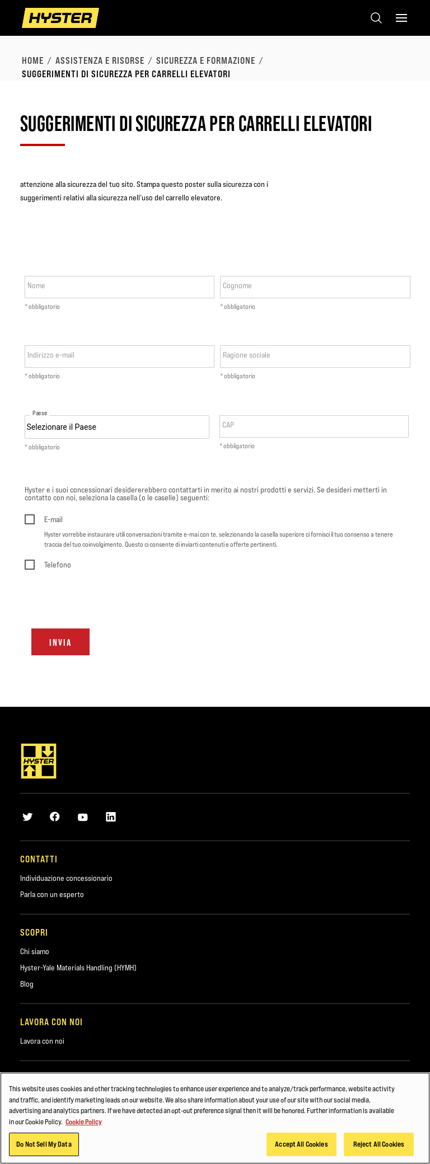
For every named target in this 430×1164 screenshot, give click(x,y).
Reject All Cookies (378, 1143)
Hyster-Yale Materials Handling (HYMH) (78, 967)
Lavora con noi (42, 1040)
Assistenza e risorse (99, 60)
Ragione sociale (246, 355)
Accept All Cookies (301, 1143)
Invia (60, 642)
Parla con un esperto (52, 894)
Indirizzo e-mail (50, 355)
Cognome (237, 285)
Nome (36, 285)
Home (33, 60)
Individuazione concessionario (66, 878)
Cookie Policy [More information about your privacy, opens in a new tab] (84, 1121)
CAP (228, 425)
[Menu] (401, 18)
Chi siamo (34, 951)
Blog (27, 983)
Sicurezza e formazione (205, 60)
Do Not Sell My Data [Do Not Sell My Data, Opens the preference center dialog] (43, 1143)
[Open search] (376, 18)
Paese (39, 413)
